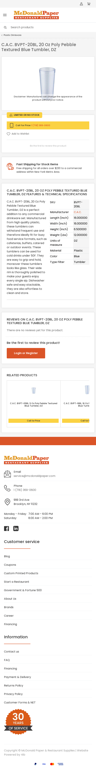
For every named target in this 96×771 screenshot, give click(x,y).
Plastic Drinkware (12, 35)
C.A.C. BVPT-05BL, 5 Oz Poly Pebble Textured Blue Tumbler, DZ (33, 404)
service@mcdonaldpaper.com (34, 476)
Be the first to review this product (48, 145)
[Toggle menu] (4, 15)
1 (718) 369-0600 (40, 125)
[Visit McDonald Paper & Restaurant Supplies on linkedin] (16, 528)
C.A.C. (77, 212)
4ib (23, 755)
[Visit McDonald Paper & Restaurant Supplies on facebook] (6, 528)
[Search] (48, 27)
